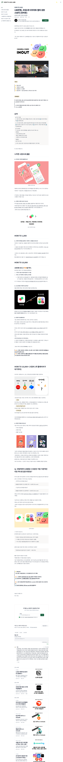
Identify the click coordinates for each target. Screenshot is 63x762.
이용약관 (26, 617)
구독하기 (45, 20)
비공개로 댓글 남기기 (45, 642)
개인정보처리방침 (30, 617)
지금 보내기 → (45, 625)
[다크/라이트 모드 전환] (57, 2)
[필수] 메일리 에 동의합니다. (29, 617)
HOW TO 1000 (18, 7)
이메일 (21, 613)
